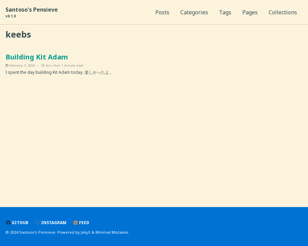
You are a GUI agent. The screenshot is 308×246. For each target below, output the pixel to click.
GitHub (16, 223)
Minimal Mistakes (111, 232)
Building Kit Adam (36, 57)
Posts (162, 12)
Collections (283, 12)
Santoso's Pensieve (31, 12)
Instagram (50, 223)
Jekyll (85, 232)
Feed (81, 223)
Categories (194, 12)
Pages (250, 12)
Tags (225, 12)
